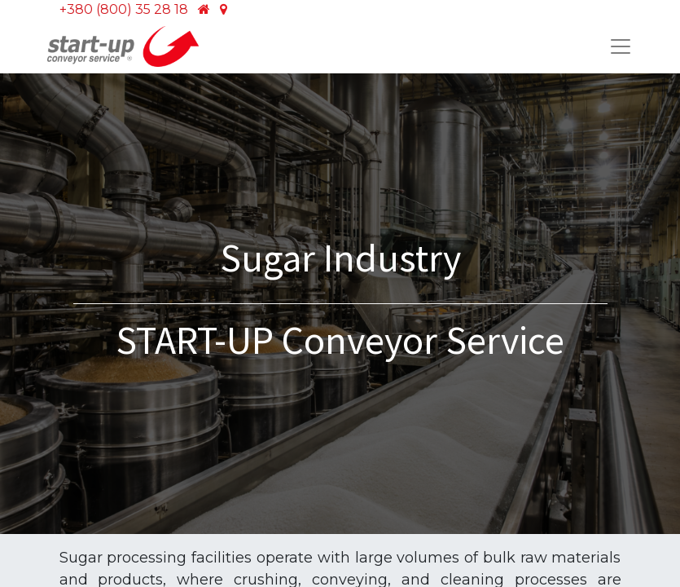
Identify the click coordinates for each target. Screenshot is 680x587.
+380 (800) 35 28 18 (123, 9)
